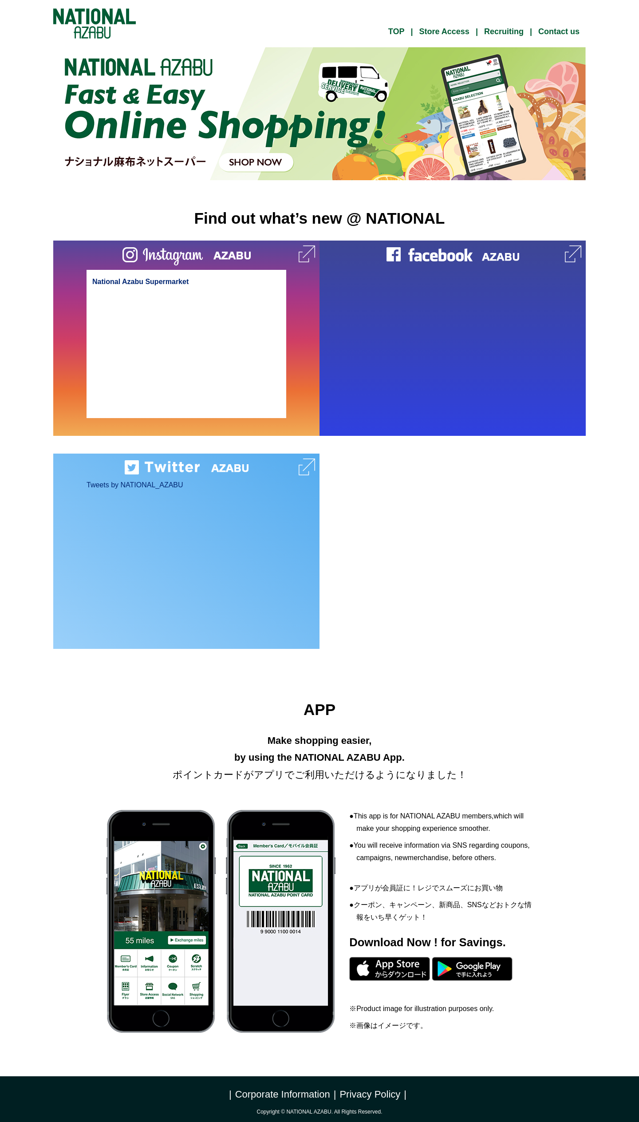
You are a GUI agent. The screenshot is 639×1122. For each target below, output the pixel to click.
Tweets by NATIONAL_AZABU (135, 485)
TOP (396, 31)
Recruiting (504, 31)
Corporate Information (282, 1094)
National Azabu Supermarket (140, 281)
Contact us (559, 31)
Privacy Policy (369, 1094)
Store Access (444, 31)
